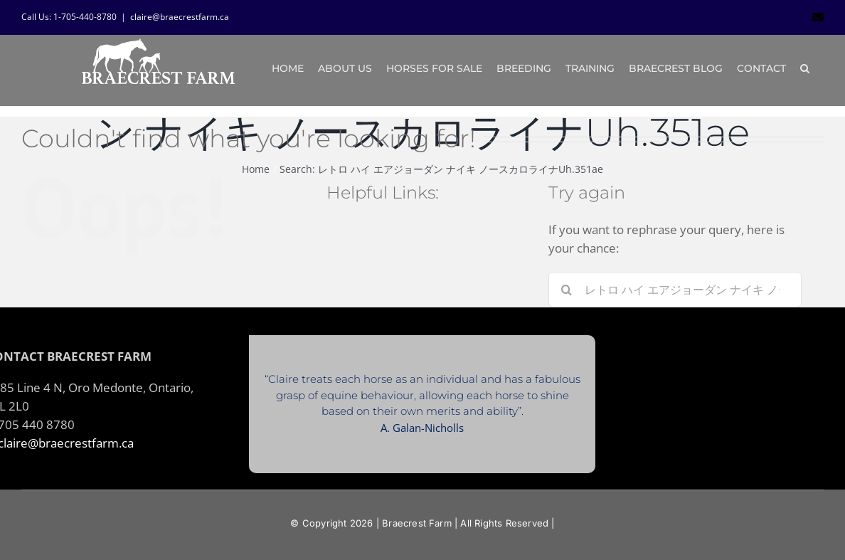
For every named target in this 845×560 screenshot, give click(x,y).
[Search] (566, 289)
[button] (804, 68)
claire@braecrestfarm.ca (179, 17)
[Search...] (675, 289)
